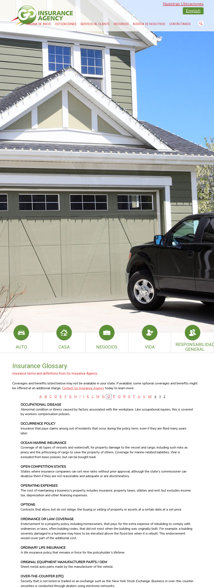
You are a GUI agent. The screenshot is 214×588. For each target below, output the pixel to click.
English (193, 11)
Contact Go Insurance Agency (83, 388)
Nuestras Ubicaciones (183, 4)
